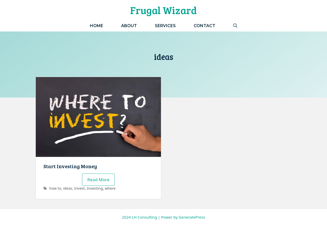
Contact (204, 25)
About (129, 25)
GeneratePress (192, 217)
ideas (67, 188)
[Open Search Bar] (235, 25)
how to (55, 188)
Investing (95, 188)
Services (165, 25)
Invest (79, 188)
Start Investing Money (70, 166)
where (110, 188)
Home (96, 25)
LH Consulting (144, 217)
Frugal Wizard (163, 10)
